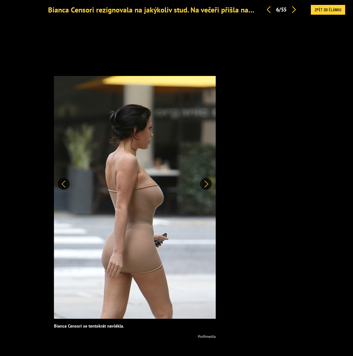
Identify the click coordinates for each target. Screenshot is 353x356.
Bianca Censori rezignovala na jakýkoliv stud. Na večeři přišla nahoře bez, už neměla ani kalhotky (200, 9)
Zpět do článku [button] (328, 9)
